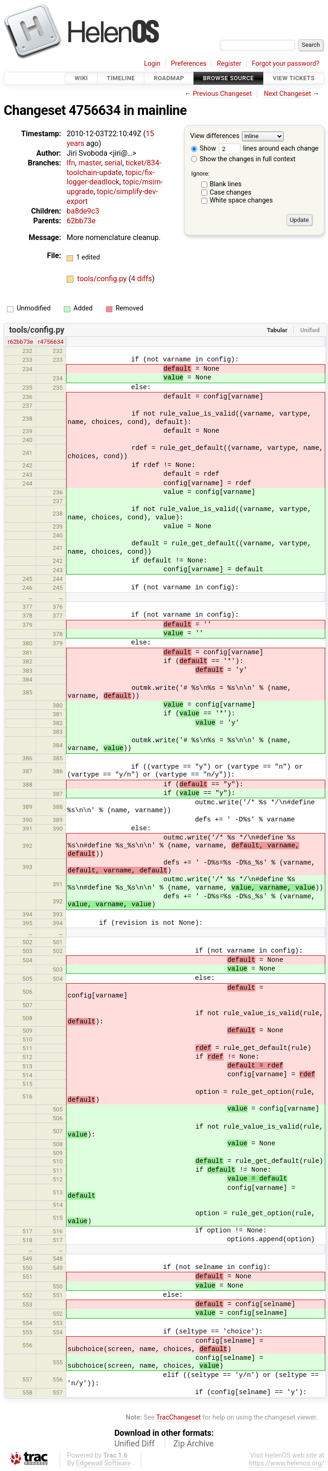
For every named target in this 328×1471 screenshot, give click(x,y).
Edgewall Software (103, 1463)
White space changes (241, 200)
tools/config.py (103, 278)
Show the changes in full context (243, 159)
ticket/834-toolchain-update (114, 167)
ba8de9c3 (83, 211)
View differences (215, 136)
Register (229, 64)
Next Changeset (287, 94)
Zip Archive (193, 1443)
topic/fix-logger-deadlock (111, 177)
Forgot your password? (285, 64)
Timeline (121, 78)
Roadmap (169, 78)
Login (152, 64)
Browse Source (228, 78)
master (89, 162)
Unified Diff (134, 1443)
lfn (71, 162)
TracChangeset (178, 1417)
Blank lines (225, 184)
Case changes (230, 192)
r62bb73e (20, 341)
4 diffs (141, 278)
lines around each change (269, 148)
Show (203, 148)
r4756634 (50, 341)
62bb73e (81, 220)
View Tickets (294, 78)
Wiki (81, 78)
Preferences (188, 64)
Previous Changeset (222, 94)
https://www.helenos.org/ (286, 1463)
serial (114, 162)
